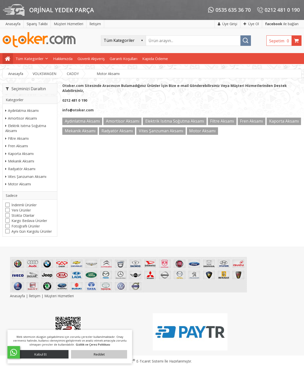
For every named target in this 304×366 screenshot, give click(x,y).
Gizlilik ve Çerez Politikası (93, 344)
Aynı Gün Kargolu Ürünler (31, 231)
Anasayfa (18, 295)
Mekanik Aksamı (19, 161)
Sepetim (280, 41)
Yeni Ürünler (21, 210)
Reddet (99, 354)
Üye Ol (251, 23)
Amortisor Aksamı (21, 118)
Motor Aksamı (18, 184)
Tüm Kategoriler (29, 58)
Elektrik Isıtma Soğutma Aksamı (25, 128)
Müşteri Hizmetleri (59, 295)
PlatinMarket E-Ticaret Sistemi (137, 361)
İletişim (34, 295)
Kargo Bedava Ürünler (29, 220)
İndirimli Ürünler (24, 205)
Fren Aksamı (16, 146)
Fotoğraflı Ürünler (25, 226)
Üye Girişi (227, 23)
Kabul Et (40, 354)
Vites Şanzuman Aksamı (25, 176)
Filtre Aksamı (17, 138)
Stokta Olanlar (22, 215)
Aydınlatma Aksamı (22, 110)
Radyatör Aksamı (20, 168)
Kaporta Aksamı (19, 153)
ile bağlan (282, 23)
